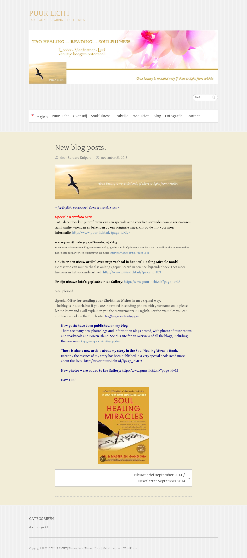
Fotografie (174, 116)
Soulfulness (101, 116)
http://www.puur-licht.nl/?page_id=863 (132, 272)
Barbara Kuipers (79, 158)
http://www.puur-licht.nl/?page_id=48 (129, 252)
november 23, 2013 (114, 158)
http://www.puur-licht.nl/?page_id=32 (152, 282)
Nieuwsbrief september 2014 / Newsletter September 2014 (162, 478)
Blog (157, 116)
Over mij (80, 116)
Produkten (141, 116)
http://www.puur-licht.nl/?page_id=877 (101, 233)
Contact (193, 116)
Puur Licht (60, 116)
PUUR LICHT (49, 13)
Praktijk (121, 116)
